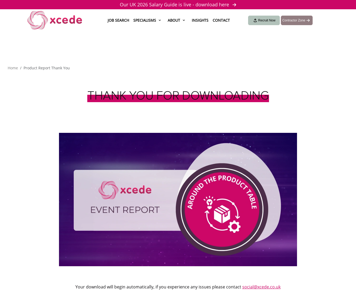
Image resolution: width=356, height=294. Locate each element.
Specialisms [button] (144, 20)
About (174, 20)
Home (13, 67)
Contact (221, 20)
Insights (200, 20)
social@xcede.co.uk (261, 287)
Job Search (118, 20)
